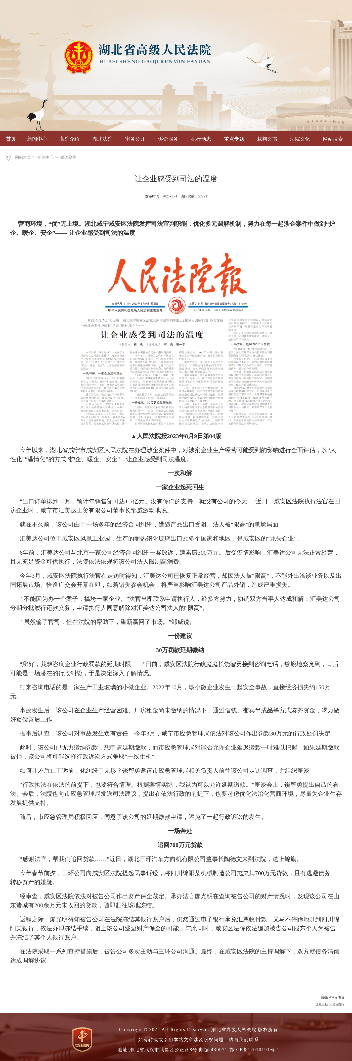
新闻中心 (37, 139)
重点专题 (234, 139)
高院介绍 (69, 139)
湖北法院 (102, 139)
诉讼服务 (168, 139)
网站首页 (23, 157)
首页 (11, 139)
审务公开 (135, 139)
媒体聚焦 (68, 157)
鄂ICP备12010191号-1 (254, 1049)
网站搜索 (333, 139)
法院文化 (300, 139)
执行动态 (201, 139)
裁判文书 (267, 139)
